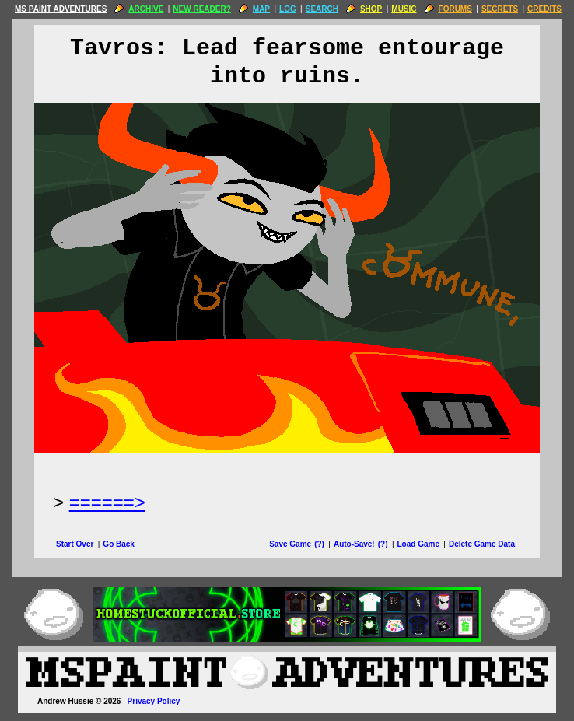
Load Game (418, 544)
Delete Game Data (482, 544)
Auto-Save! (354, 544)
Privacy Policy (154, 701)
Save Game (290, 544)
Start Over (74, 544)
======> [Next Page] (107, 502)
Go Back (119, 544)
